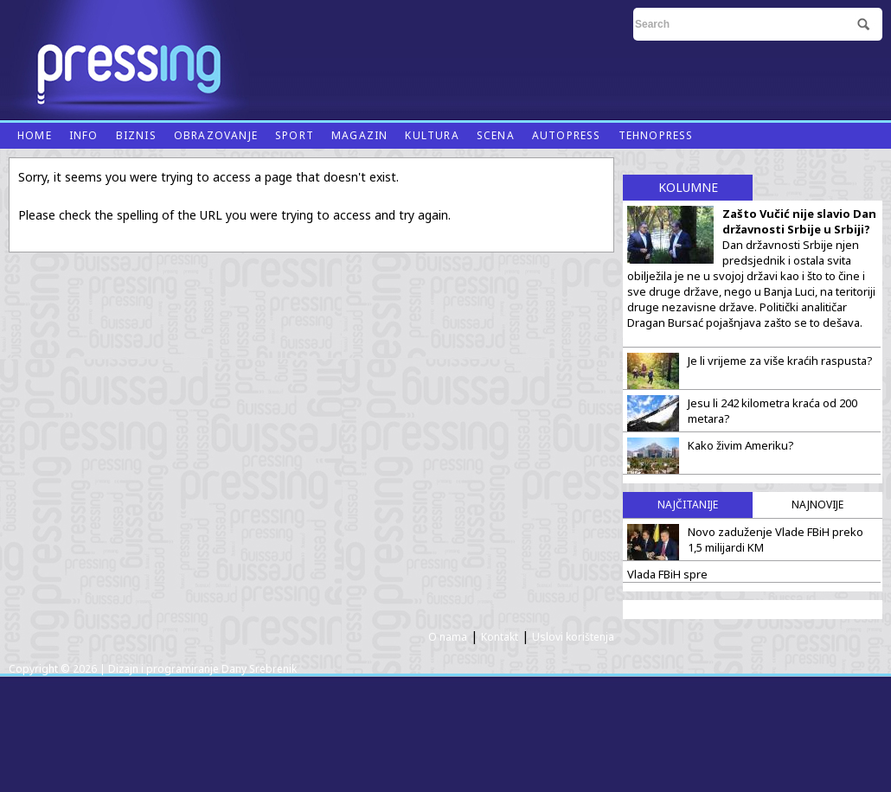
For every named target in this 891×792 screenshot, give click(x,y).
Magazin (359, 135)
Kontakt (499, 636)
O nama (447, 636)
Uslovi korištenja (573, 636)
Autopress (566, 135)
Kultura (431, 135)
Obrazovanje (216, 135)
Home (34, 135)
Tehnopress (656, 135)
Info (84, 135)
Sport (294, 135)
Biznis (136, 135)
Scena (496, 135)
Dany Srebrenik (259, 668)
